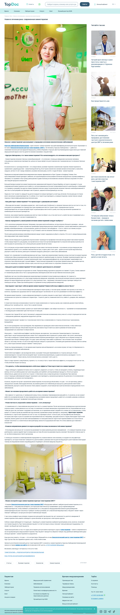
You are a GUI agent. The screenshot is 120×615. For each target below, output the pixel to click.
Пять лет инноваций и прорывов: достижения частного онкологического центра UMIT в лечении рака (102, 139)
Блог (51, 11)
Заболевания (37, 584)
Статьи (8, 563)
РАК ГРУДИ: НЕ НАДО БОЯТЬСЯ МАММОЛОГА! (20, 556)
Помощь (94, 587)
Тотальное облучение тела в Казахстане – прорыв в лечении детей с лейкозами (102, 218)
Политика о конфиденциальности (44, 590)
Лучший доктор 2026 (65, 11)
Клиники (17, 11)
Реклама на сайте (68, 597)
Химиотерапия (55, 563)
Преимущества (67, 580)
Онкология (39, 563)
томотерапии (65, 529)
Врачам (64, 590)
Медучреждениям (68, 587)
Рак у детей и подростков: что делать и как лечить (103, 256)
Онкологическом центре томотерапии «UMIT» (28, 148)
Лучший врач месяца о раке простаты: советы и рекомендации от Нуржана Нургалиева (102, 63)
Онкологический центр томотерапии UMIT (67, 537)
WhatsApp (60, 545)
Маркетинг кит (67, 600)
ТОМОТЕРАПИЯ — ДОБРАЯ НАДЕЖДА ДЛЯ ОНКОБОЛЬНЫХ (24, 552)
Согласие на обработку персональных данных (41, 595)
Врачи (6, 11)
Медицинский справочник (42, 580)
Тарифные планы (68, 584)
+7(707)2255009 (50, 545)
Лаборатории (29, 11)
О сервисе (94, 580)
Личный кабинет (102, 4)
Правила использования (41, 587)
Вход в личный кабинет (70, 604)
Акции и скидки (10, 597)
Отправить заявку (97, 598)
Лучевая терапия (23, 563)
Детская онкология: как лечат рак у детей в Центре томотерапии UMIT (102, 179)
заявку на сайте (21, 545)
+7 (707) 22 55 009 (97, 595)
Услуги (42, 11)
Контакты (94, 584)
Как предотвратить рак (100, 101)
